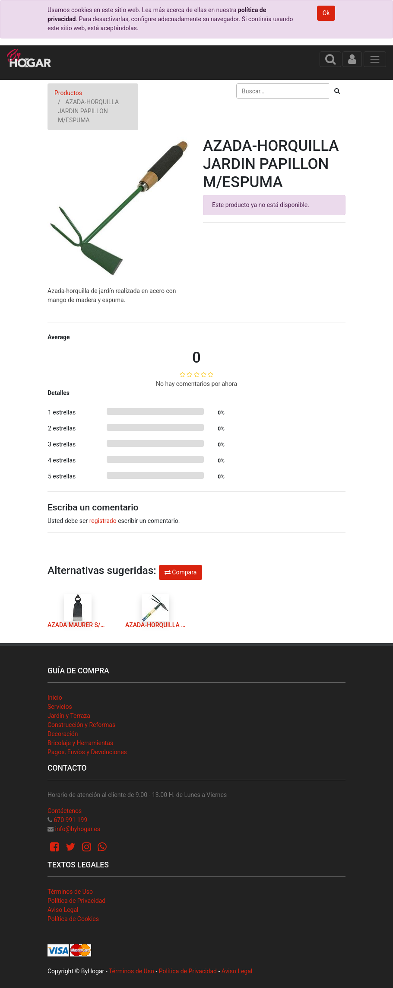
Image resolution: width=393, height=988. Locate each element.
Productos (68, 92)
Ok (326, 13)
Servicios (60, 706)
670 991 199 (70, 819)
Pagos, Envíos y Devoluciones (87, 752)
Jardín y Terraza (69, 715)
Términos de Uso (70, 891)
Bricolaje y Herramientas (80, 742)
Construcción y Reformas (81, 724)
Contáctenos (65, 810)
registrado (103, 520)
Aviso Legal (63, 909)
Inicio (55, 697)
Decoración (63, 733)
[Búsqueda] (337, 91)
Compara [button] (180, 572)
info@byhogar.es (77, 828)
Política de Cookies (73, 918)
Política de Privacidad (76, 900)
